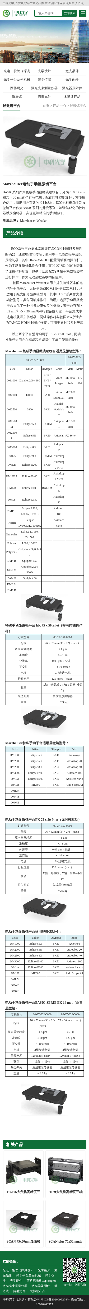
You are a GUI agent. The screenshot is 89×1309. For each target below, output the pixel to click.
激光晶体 (72, 71)
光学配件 (72, 79)
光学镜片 (44, 71)
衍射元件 (44, 96)
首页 (46, 105)
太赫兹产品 (72, 96)
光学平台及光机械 (17, 79)
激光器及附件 (72, 88)
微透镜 (17, 96)
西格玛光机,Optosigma (16, 89)
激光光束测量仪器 (44, 88)
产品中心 (59, 105)
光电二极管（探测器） (17, 72)
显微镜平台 (78, 105)
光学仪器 (44, 79)
